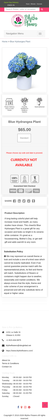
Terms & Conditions (10, 363)
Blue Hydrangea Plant (20, 41)
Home (5, 41)
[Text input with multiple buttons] (21, 9)
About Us (6, 360)
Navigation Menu (15, 33)
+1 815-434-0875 (13, 340)
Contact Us (7, 366)
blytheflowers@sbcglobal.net (18, 345)
